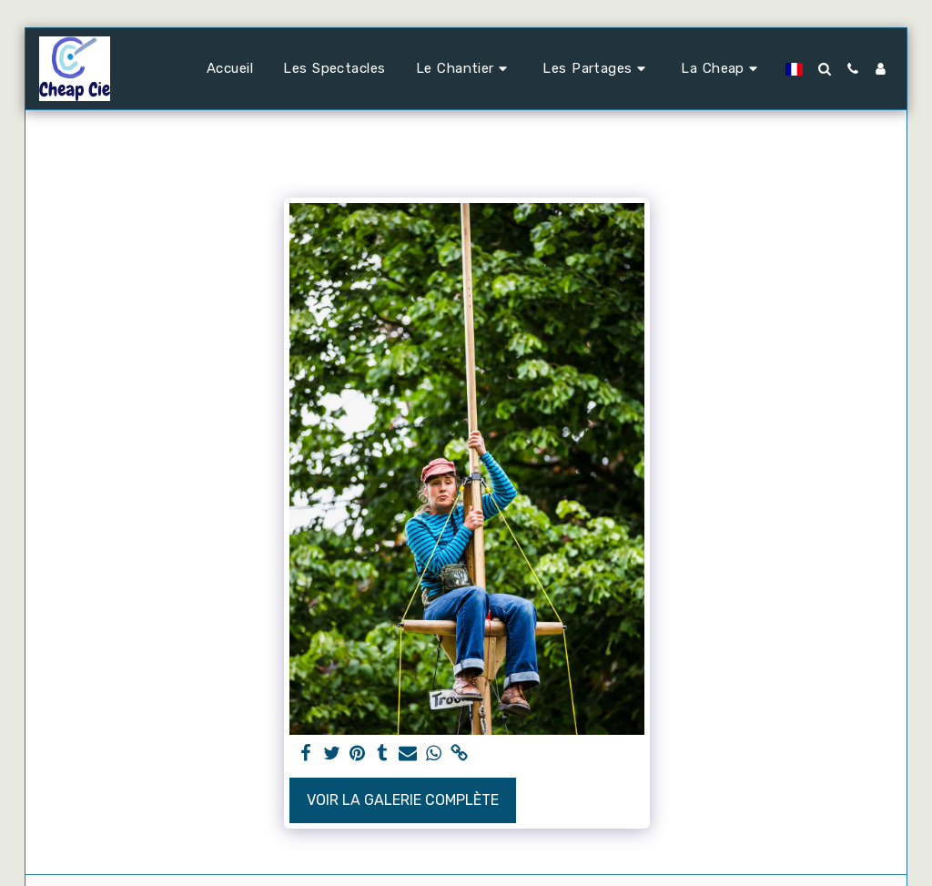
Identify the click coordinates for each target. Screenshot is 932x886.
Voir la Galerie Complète (403, 800)
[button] (464, 69)
